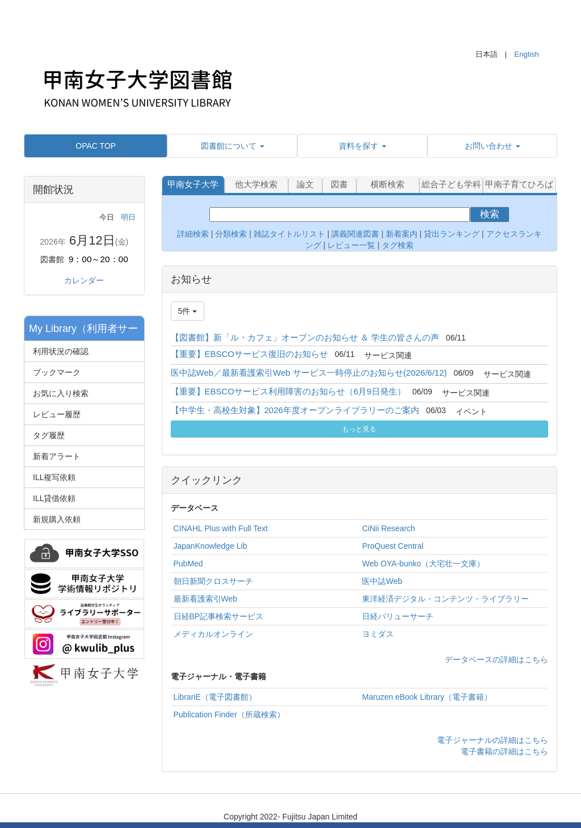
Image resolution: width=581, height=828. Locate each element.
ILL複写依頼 (54, 477)
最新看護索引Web (206, 598)
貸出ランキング (451, 233)
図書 (339, 184)
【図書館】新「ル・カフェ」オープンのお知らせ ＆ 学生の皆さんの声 (305, 337)
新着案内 (402, 233)
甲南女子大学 (192, 184)
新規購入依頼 (57, 519)
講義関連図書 (354, 233)
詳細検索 (193, 233)
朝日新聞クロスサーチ (213, 581)
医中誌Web (382, 581)
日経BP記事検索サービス (219, 616)
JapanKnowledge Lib (210, 545)
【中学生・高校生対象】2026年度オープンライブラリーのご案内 (295, 410)
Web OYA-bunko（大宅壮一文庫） (423, 563)
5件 (187, 311)
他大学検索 (256, 184)
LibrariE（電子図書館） (215, 696)
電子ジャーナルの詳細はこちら (492, 740)
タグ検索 (398, 245)
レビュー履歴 (57, 414)
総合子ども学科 (451, 184)
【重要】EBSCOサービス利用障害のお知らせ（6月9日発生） (288, 391)
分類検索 (231, 233)
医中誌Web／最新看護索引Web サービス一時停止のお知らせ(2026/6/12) (309, 372)
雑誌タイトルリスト (288, 233)
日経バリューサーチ (397, 616)
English (526, 54)
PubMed (188, 563)
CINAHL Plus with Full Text (221, 528)
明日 (128, 217)
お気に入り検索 (61, 393)
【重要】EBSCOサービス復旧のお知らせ (250, 354)
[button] (232, 146)
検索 (489, 214)
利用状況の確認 (61, 351)
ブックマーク (57, 372)
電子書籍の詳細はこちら (504, 751)
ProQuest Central (392, 545)
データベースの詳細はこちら (496, 659)
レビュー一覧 (351, 245)
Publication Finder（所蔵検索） (229, 714)
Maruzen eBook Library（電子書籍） (427, 696)
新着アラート (57, 456)
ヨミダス (378, 633)
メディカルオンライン (213, 633)
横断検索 (388, 184)
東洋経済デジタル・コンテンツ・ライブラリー (445, 598)
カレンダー (84, 280)
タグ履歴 (49, 435)
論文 (305, 184)
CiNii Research (388, 528)
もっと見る (359, 429)
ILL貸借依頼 (54, 498)
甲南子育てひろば (519, 184)
